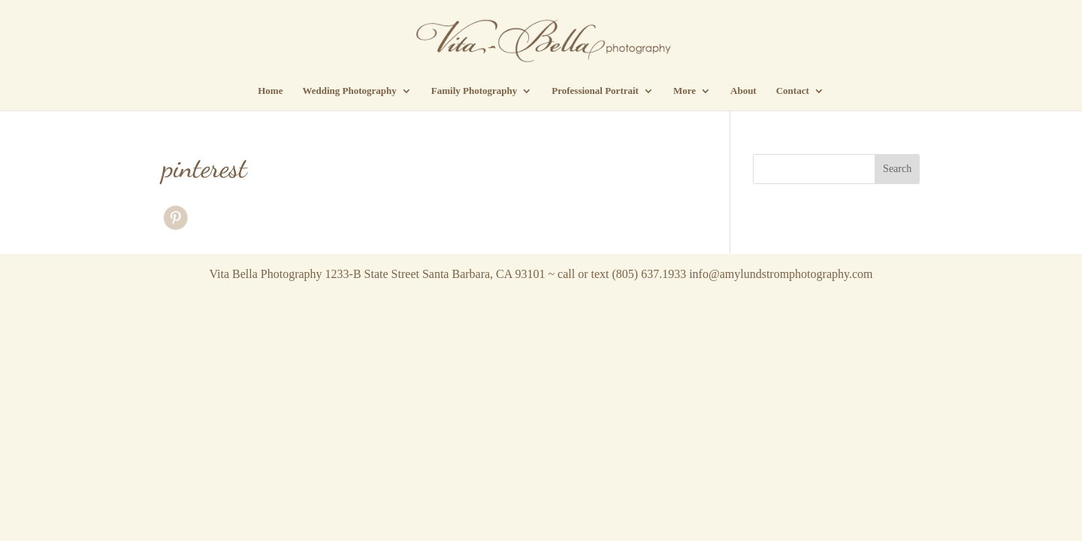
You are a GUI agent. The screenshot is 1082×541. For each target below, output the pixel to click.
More (684, 91)
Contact (792, 91)
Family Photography (474, 91)
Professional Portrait (595, 91)
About (743, 91)
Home (270, 91)
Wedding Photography (349, 91)
